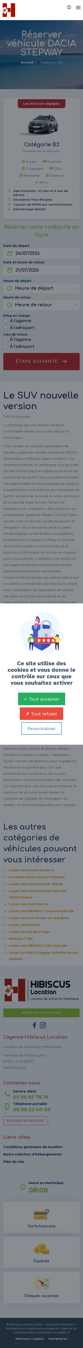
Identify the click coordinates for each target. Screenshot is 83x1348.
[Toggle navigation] (77, 7)
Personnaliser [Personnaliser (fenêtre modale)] (41, 728)
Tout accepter (41, 699)
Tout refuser (41, 713)
